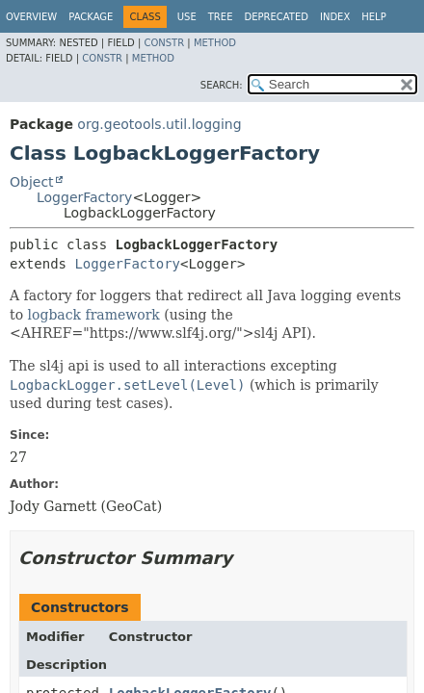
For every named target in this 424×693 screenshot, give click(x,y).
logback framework (94, 314)
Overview (31, 17)
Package (90, 17)
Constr (164, 43)
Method (215, 43)
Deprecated (276, 17)
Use (187, 17)
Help (373, 17)
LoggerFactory (84, 197)
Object (32, 182)
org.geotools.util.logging (159, 124)
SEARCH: (221, 85)
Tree (220, 17)
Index (335, 17)
